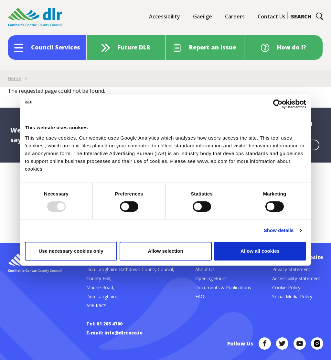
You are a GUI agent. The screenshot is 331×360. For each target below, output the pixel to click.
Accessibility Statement (296, 278)
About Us (205, 269)
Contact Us (271, 16)
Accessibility (164, 16)
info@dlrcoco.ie (123, 333)
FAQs (201, 296)
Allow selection (165, 251)
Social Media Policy (292, 296)
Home (14, 78)
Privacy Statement (291, 269)
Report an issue (212, 47)
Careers (235, 16)
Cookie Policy (286, 287)
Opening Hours (211, 278)
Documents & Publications (223, 287)
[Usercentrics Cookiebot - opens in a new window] (278, 104)
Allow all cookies (260, 251)
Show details (279, 230)
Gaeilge (202, 16)
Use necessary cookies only (70, 251)
